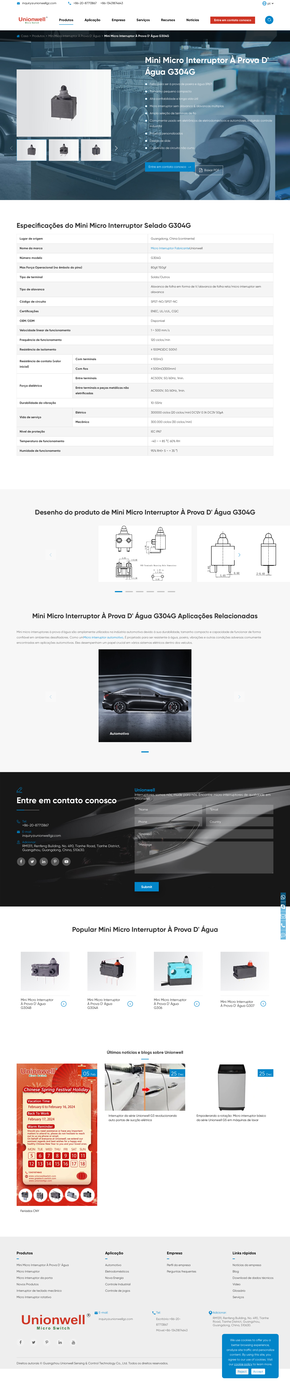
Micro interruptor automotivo (103, 637)
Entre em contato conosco (180, 169)
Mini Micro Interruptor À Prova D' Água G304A (103, 1004)
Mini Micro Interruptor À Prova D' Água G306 (170, 1004)
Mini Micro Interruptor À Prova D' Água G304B (37, 1004)
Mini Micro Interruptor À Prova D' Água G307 (238, 1002)
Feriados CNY (32, 1223)
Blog (236, 1284)
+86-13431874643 (111, 3)
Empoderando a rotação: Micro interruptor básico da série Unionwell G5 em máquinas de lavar (233, 1133)
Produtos (66, 20)
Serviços (143, 20)
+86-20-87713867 (85, 3)
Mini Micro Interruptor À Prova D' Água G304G (136, 36)
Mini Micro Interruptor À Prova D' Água (74, 36)
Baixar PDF (244, 169)
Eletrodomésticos (117, 1284)
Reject (242, 1371)
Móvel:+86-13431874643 (171, 1343)
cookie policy (243, 1364)
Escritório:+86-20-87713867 (168, 1335)
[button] (116, 148)
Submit (146, 887)
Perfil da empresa (179, 1278)
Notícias (192, 20)
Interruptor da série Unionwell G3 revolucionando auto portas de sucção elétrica (142, 1133)
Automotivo (122, 732)
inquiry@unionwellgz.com (39, 3)
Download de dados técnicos (253, 1291)
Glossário (239, 1304)
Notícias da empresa (247, 1278)
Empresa (118, 20)
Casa (24, 36)
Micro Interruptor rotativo (34, 1310)
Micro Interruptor (28, 1284)
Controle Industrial (117, 1297)
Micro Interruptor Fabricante (170, 248)
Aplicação (92, 20)
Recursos (168, 20)
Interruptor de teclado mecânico (39, 1304)
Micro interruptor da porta (34, 1291)
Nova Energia (114, 1291)
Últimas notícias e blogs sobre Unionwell (145, 1058)
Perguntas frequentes (181, 1284)
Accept (258, 1371)
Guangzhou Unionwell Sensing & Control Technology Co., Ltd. (85, 1376)
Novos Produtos (28, 1297)
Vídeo (237, 1297)
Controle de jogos (117, 1304)
